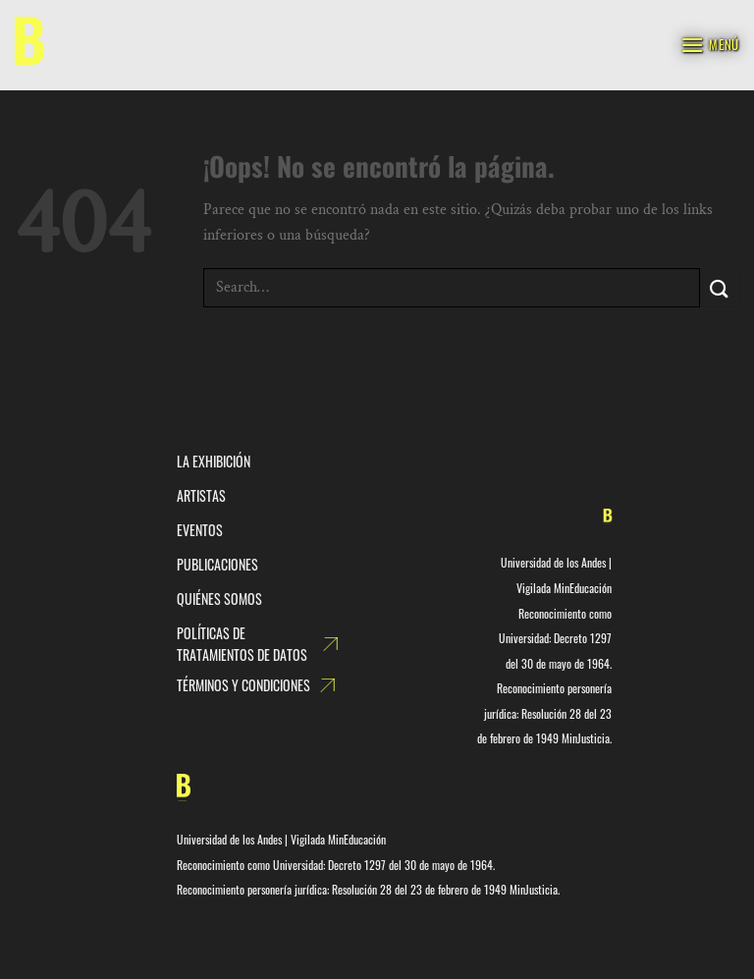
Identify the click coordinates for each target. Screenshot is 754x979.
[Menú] (709, 45)
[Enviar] (719, 287)
